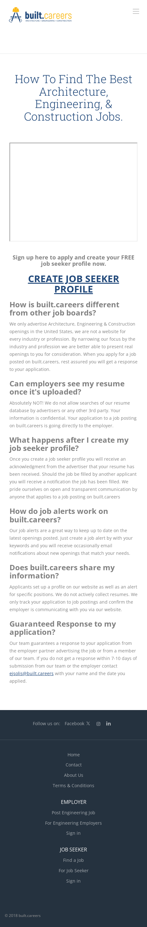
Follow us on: (46, 723)
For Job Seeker (74, 870)
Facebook (74, 723)
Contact (74, 765)
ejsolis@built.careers (31, 673)
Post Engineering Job (73, 813)
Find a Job (73, 860)
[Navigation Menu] (136, 11)
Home (74, 755)
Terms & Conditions (73, 785)
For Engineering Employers (73, 823)
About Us (73, 775)
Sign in (73, 833)
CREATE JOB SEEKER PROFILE (73, 283)
